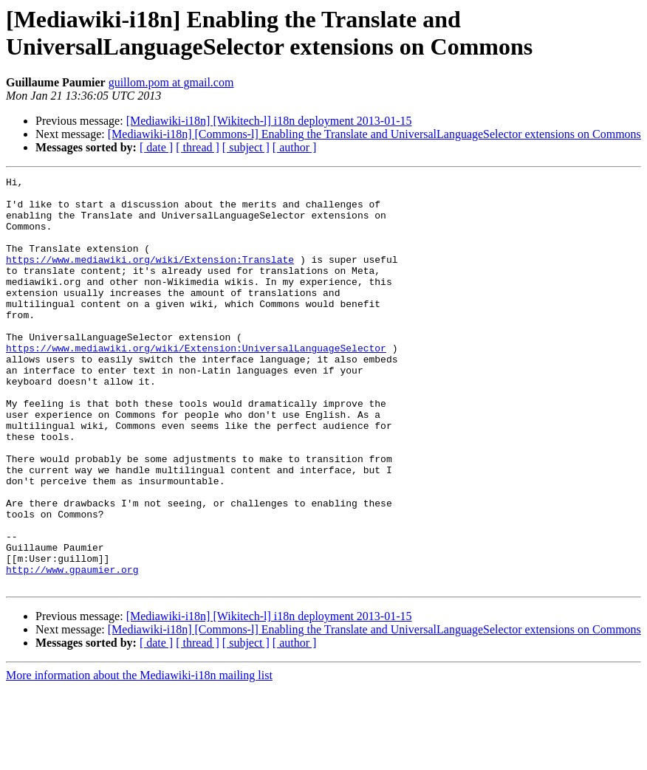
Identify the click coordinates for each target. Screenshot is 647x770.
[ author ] (295, 147)
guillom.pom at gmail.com (171, 82)
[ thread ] (197, 147)
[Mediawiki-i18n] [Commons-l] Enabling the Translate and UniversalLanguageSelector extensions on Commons (374, 134)
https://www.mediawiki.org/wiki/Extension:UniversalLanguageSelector (196, 383)
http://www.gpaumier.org (72, 649)
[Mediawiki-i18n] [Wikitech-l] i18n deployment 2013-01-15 (269, 120)
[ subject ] (246, 147)
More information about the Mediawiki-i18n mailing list (139, 757)
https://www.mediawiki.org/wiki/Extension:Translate (150, 276)
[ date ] (156, 147)
